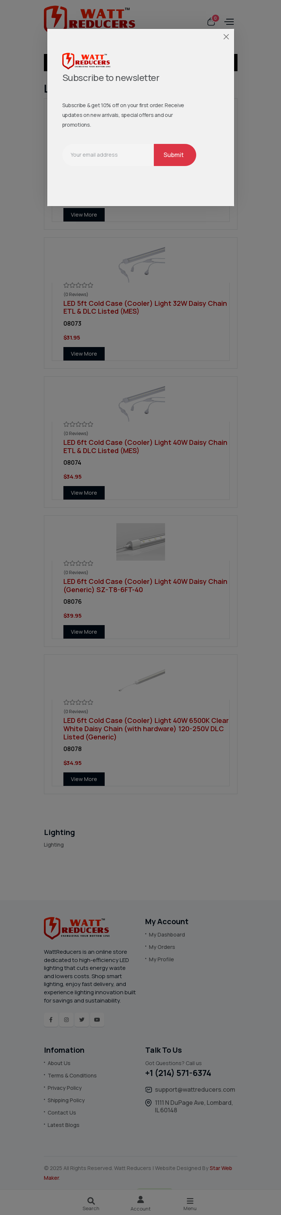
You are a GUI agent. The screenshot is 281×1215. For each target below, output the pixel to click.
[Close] (226, 36)
